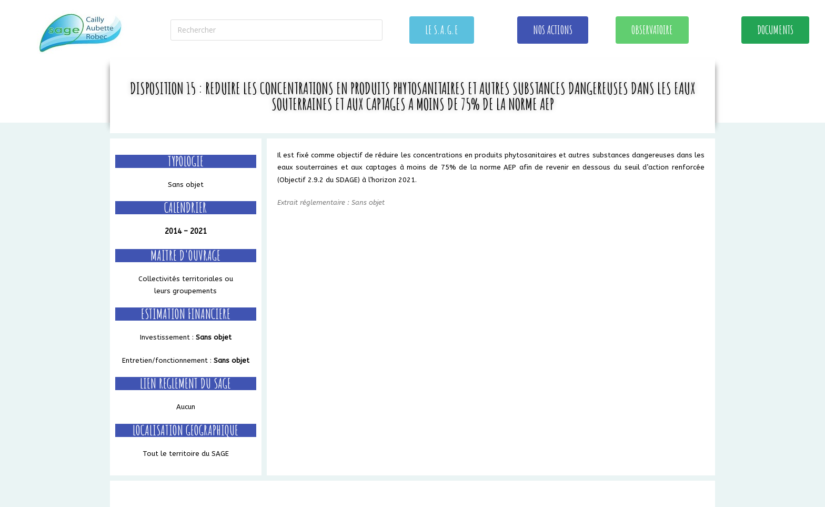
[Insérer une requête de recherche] (276, 30)
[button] (441, 30)
